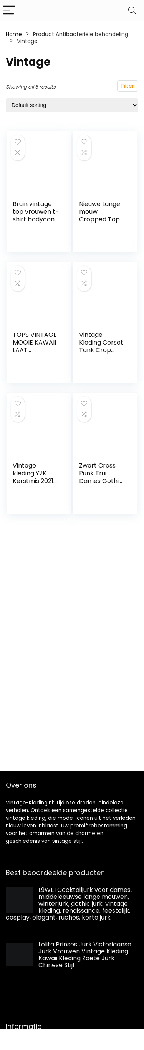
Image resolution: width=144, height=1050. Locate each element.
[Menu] (9, 10)
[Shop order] (72, 105)
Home (14, 34)
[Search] (132, 10)
